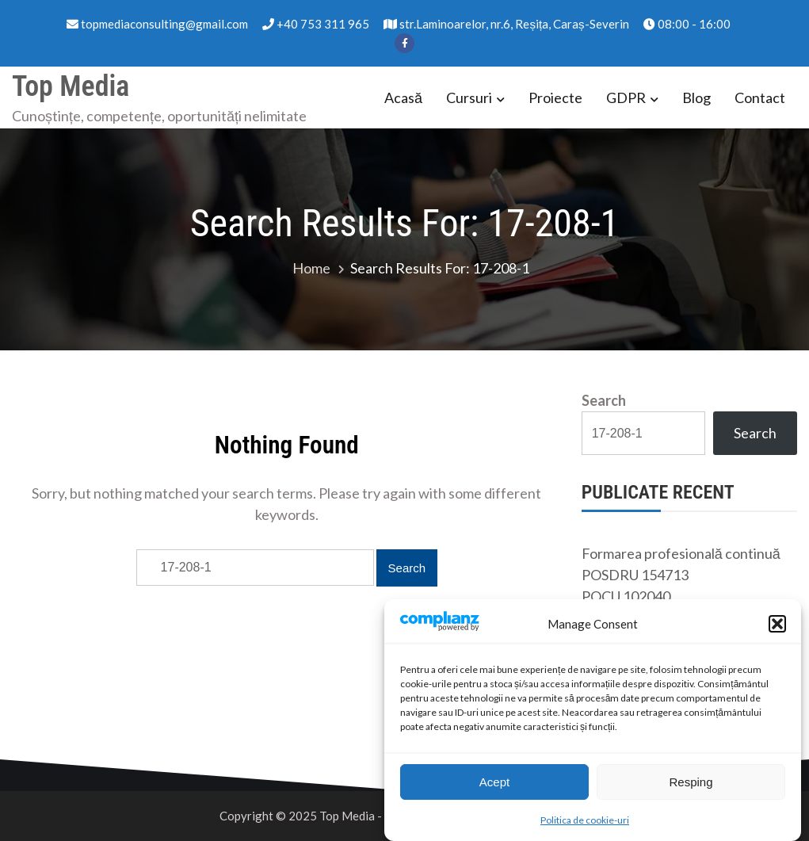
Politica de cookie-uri (584, 821)
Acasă (403, 97)
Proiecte (555, 97)
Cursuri (469, 97)
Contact (760, 97)
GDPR (626, 97)
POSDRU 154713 (635, 574)
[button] (777, 625)
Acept (494, 782)
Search (604, 400)
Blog (696, 97)
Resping (690, 782)
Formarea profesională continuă (681, 553)
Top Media (70, 86)
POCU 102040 (626, 596)
